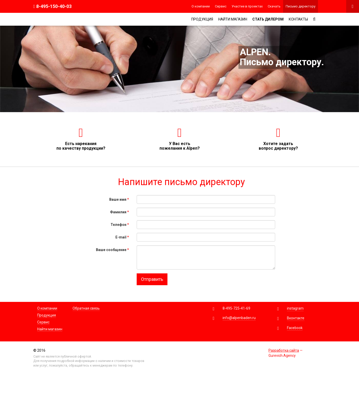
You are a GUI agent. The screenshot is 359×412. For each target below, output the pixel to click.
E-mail (122, 237)
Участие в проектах (247, 6)
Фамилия (119, 212)
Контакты (298, 19)
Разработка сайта (283, 350)
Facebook (295, 328)
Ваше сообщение (112, 250)
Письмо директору (300, 6)
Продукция (202, 19)
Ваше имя (119, 199)
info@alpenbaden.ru (239, 318)
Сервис (220, 6)
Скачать (274, 6)
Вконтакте (295, 318)
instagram (295, 308)
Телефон (120, 225)
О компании (201, 6)
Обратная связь (86, 308)
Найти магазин (232, 19)
